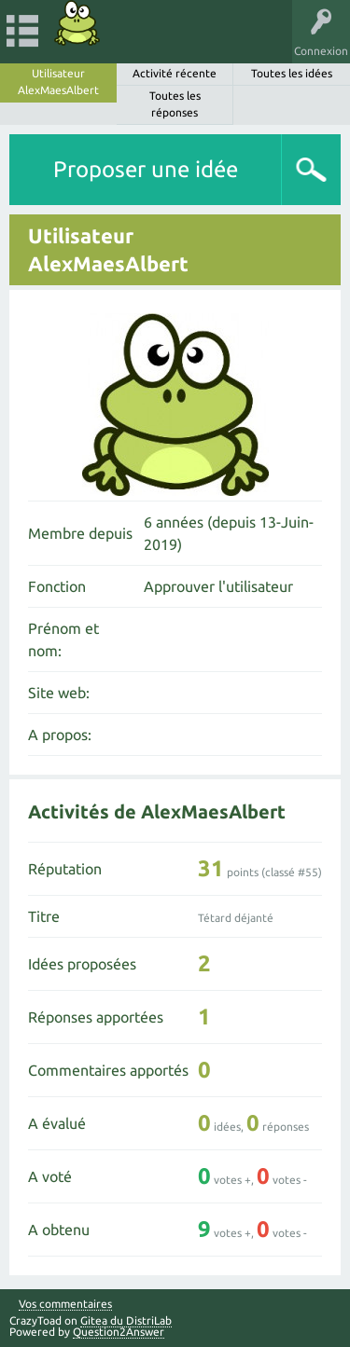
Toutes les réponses (175, 103)
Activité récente (175, 73)
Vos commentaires (65, 1304)
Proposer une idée (145, 169)
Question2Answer (118, 1332)
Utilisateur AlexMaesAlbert (58, 81)
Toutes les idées (291, 73)
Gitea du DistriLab (126, 1320)
